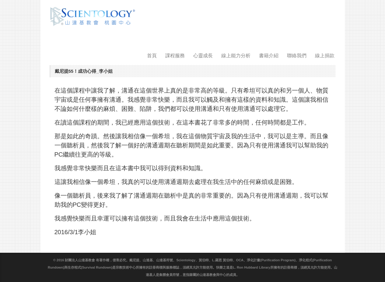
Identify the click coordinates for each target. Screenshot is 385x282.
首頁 (152, 55)
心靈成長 (203, 55)
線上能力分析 (235, 55)
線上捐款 (324, 55)
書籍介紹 (268, 55)
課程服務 (175, 55)
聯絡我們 (296, 55)
